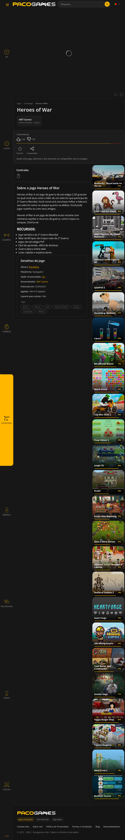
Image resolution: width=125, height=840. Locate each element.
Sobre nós (38, 826)
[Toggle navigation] (7, 5)
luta (47, 307)
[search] (107, 4)
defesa (37, 307)
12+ (43, 276)
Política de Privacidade (57, 826)
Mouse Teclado (61, 307)
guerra (26, 307)
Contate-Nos (23, 826)
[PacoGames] (36, 813)
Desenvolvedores (111, 826)
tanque (76, 307)
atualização (27, 311)
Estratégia (34, 267)
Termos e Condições (82, 826)
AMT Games (42, 281)
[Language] (117, 4)
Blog (97, 826)
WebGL (41, 311)
